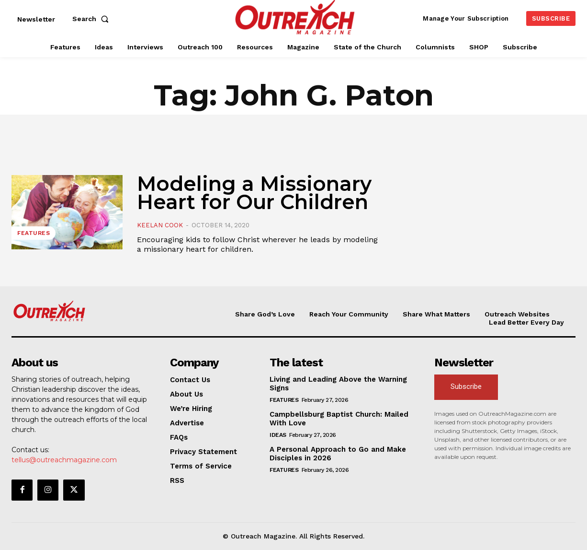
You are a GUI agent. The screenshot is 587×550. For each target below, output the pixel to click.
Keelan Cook (160, 225)
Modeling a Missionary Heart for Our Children (254, 192)
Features (33, 233)
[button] (92, 19)
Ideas (278, 435)
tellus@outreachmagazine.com (64, 460)
